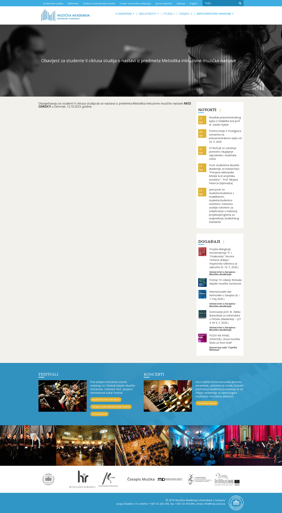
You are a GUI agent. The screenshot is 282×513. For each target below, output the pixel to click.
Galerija (180, 3)
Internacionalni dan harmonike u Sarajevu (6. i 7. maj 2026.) (224, 295)
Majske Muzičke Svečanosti (105, 399)
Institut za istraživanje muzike (99, 3)
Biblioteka (73, 3)
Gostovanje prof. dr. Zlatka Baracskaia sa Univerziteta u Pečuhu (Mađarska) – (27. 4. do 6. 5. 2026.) (225, 317)
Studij (169, 13)
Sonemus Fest (99, 414)
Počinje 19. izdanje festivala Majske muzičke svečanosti (225, 281)
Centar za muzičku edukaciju (135, 3)
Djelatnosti (149, 13)
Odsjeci (185, 13)
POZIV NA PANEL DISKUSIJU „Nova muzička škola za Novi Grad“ (224, 339)
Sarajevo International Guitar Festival (111, 406)
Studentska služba (53, 3)
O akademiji (124, 13)
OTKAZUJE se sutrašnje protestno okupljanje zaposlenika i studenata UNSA (222, 153)
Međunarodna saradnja (215, 13)
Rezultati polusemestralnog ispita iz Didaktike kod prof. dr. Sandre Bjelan (225, 121)
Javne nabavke (164, 3)
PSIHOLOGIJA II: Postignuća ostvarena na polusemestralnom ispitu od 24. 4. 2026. (225, 136)
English (193, 3)
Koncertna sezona (207, 403)
